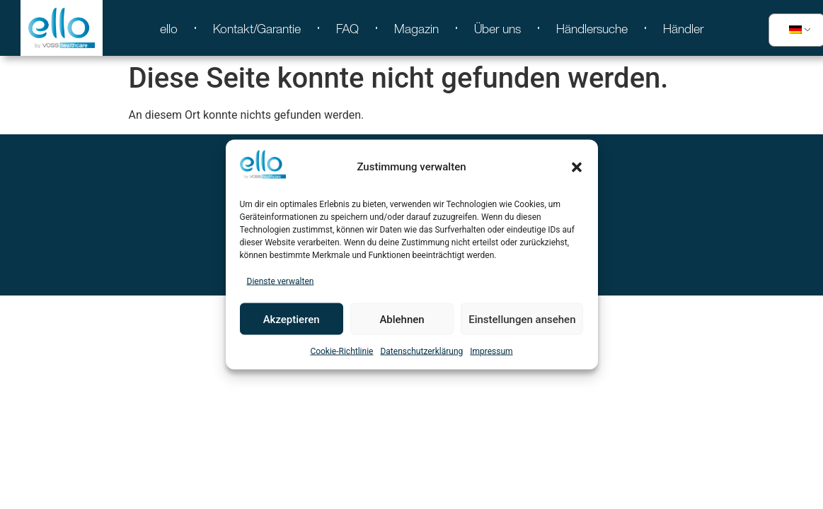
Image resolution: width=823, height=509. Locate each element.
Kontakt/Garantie (257, 28)
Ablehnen (401, 318)
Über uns (497, 28)
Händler (683, 28)
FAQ (347, 28)
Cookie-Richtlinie (341, 351)
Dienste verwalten (280, 281)
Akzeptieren (291, 318)
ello (169, 28)
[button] (577, 167)
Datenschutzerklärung (421, 351)
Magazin (416, 28)
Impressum (491, 351)
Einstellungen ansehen (521, 318)
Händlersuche (592, 28)
